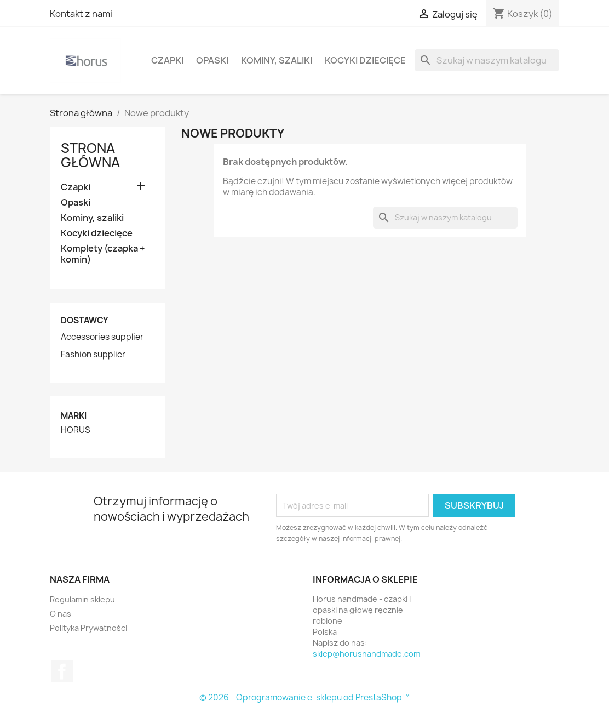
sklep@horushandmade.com (366, 653)
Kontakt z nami (81, 14)
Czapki (167, 60)
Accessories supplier (102, 337)
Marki (74, 415)
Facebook (62, 671)
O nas (60, 613)
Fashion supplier (93, 354)
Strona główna (90, 155)
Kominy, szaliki (276, 60)
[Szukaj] (487, 60)
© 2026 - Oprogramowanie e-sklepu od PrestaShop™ (304, 697)
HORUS (75, 430)
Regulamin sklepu (82, 599)
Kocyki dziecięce (365, 60)
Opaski (212, 60)
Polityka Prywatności (88, 628)
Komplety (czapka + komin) (103, 254)
